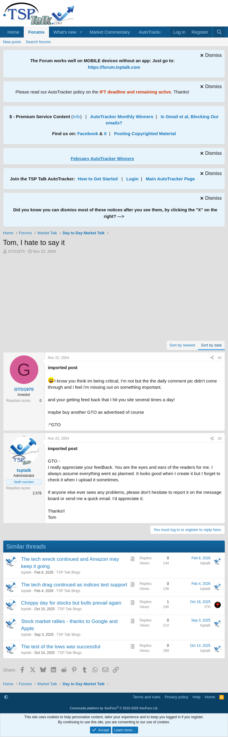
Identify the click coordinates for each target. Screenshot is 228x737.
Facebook (87, 133)
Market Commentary (110, 32)
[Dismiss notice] (210, 56)
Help (197, 697)
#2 (220, 438)
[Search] (219, 32)
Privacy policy (176, 697)
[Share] (212, 358)
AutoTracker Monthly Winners (121, 116)
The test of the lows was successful (60, 646)
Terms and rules (146, 697)
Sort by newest (182, 345)
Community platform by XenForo (114, 708)
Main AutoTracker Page (170, 178)
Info (76, 116)
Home (13, 32)
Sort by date (211, 345)
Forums (36, 32)
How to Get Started (98, 178)
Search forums (38, 42)
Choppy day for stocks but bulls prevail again (71, 603)
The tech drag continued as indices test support (74, 585)
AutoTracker (151, 32)
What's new (64, 32)
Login (132, 178)
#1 (220, 358)
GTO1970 (16, 251)
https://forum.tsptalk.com (114, 67)
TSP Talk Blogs (68, 572)
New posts (12, 42)
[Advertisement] (114, 299)
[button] (81, 32)
